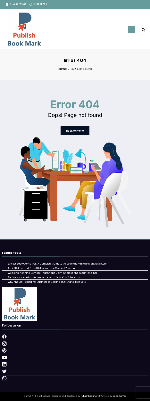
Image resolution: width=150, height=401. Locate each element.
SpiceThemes (119, 395)
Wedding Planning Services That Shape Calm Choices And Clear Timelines (52, 272)
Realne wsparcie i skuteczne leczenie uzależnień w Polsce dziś (44, 276)
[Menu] (131, 29)
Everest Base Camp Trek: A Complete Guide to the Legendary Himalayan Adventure (57, 263)
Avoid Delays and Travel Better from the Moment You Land (42, 267)
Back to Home (75, 130)
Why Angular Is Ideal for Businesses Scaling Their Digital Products (47, 281)
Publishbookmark (90, 395)
